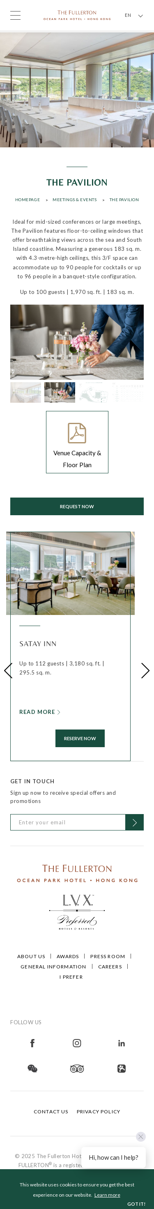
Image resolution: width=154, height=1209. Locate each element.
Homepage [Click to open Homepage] (27, 199)
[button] (8, 671)
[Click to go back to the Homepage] (77, 14)
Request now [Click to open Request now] (77, 506)
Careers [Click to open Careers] (110, 967)
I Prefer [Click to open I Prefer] (71, 977)
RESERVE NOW (80, 738)
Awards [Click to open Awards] (68, 956)
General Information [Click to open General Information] (53, 967)
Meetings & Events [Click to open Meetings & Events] (75, 199)
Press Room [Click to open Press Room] (107, 956)
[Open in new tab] (32, 1042)
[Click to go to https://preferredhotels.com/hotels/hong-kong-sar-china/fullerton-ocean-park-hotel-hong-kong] (77, 911)
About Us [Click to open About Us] (31, 956)
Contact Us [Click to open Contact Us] (51, 1111)
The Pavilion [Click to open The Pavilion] (124, 199)
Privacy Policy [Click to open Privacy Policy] (98, 1111)
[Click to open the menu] (15, 15)
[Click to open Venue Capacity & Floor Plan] (77, 442)
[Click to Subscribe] (134, 822)
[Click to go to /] (77, 872)
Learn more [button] (107, 1195)
